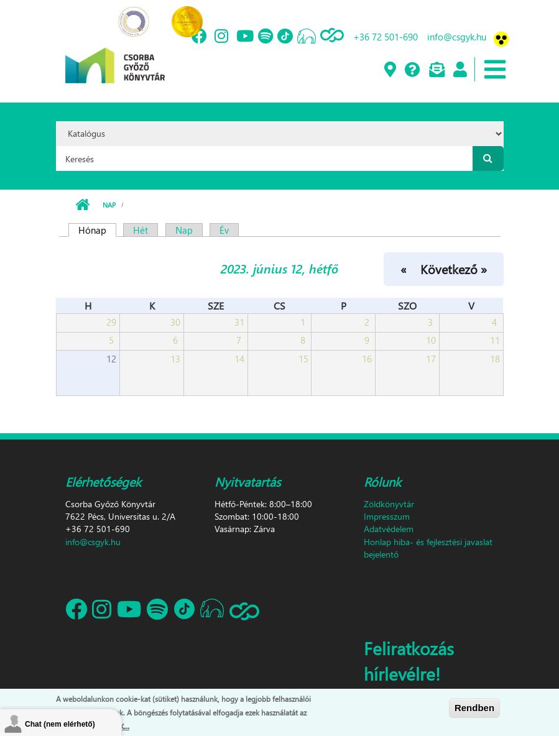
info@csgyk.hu (456, 36)
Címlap (82, 205)
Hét (140, 230)
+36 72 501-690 (385, 36)
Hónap (97, 230)
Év (224, 230)
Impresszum (387, 516)
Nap (109, 205)
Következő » (453, 268)
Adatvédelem (388, 529)
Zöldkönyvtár (389, 504)
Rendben (474, 707)
